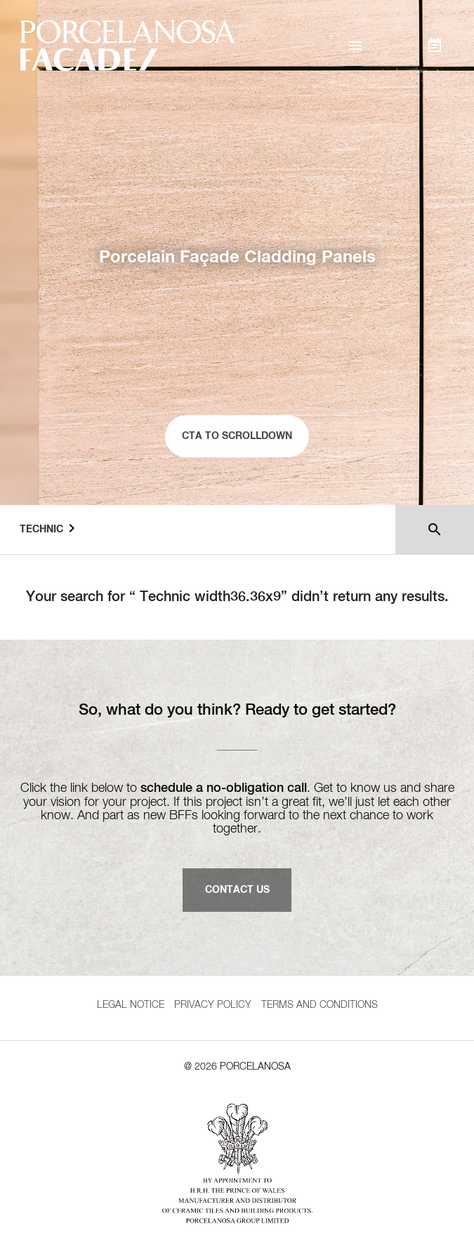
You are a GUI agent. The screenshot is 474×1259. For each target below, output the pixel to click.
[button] (355, 45)
